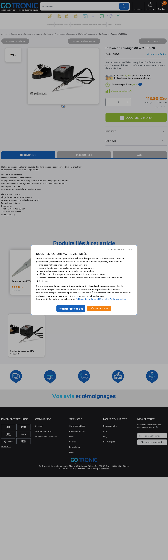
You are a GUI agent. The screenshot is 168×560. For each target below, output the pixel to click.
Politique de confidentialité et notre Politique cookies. (101, 298)
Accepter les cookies (71, 308)
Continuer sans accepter (120, 249)
